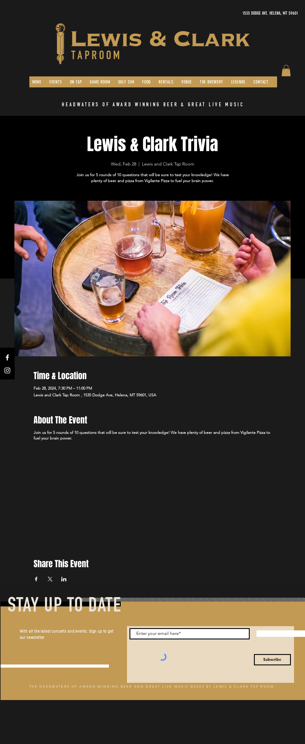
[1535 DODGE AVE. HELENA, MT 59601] (244, 13)
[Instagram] (7, 370)
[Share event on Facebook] (36, 579)
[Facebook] (7, 357)
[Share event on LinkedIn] (64, 579)
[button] (286, 70)
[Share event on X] (50, 579)
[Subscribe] (272, 659)
